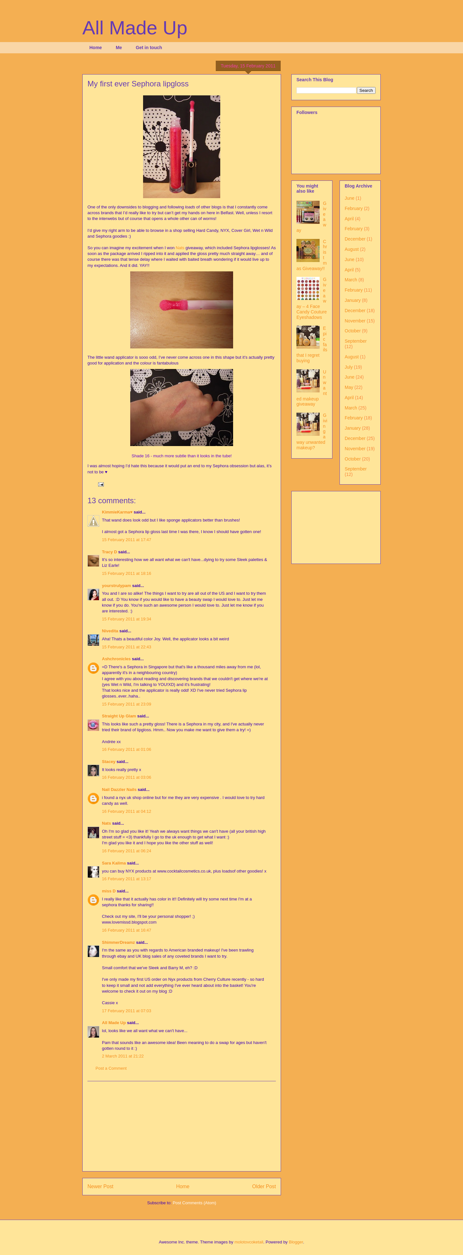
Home (95, 47)
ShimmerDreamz (118, 942)
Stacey (108, 761)
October (353, 330)
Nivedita (110, 630)
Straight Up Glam (119, 716)
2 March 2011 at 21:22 (123, 1056)
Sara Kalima (114, 863)
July (349, 367)
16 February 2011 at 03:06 (126, 777)
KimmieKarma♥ (117, 512)
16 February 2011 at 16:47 (126, 930)
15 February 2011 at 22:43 (126, 647)
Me (119, 47)
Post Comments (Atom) (194, 1202)
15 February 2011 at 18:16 (126, 573)
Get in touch (149, 47)
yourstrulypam (116, 585)
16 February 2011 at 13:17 (126, 878)
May (349, 387)
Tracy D (109, 551)
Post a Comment (111, 1068)
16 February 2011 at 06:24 (126, 850)
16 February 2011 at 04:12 (126, 811)
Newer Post (100, 1186)
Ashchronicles (116, 658)
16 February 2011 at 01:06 (126, 749)
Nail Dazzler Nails (120, 789)
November (355, 320)
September (356, 341)
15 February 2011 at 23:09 (126, 704)
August (352, 249)
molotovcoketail (248, 1242)
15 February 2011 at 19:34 (126, 619)
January (353, 300)
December (355, 238)
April (349, 218)
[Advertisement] (181, 1126)
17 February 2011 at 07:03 (126, 1010)
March (351, 279)
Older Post (264, 1186)
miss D (109, 891)
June (349, 198)
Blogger (296, 1242)
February (354, 208)
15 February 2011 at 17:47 (126, 539)
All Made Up (134, 28)
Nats (180, 247)
